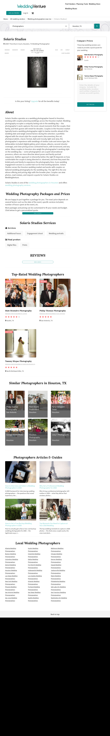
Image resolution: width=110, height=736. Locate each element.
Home (6, 19)
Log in (25, 13)
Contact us (75, 654)
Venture (31, 6)
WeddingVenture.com (61, 678)
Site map (53, 647)
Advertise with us (77, 647)
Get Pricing (90, 104)
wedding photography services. (18, 185)
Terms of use (32, 650)
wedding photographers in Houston (43, 182)
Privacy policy (32, 654)
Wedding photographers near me (39, 19)
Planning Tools (82, 4)
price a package (37, 214)
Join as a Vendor (13, 13)
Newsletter (53, 650)
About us (75, 650)
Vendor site (53, 654)
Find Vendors (70, 4)
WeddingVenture (55, 629)
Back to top (55, 619)
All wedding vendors (17, 19)
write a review (38, 266)
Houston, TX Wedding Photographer (36, 44)
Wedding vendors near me (36, 647)
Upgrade (34, 101)
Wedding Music (71, 9)
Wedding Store (94, 4)
